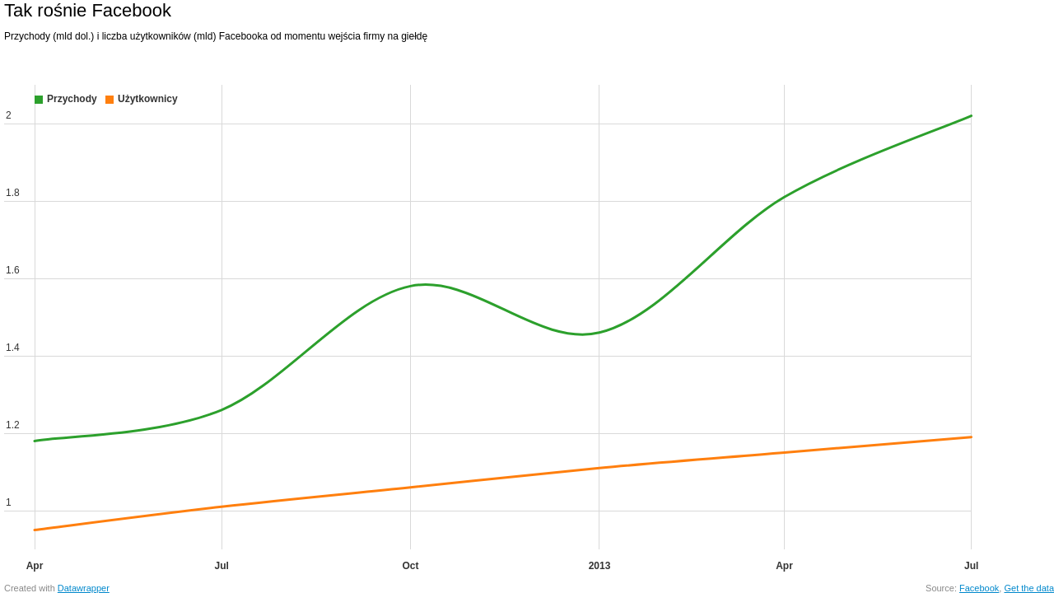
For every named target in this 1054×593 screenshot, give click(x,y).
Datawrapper (84, 588)
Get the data (1029, 588)
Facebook (979, 588)
